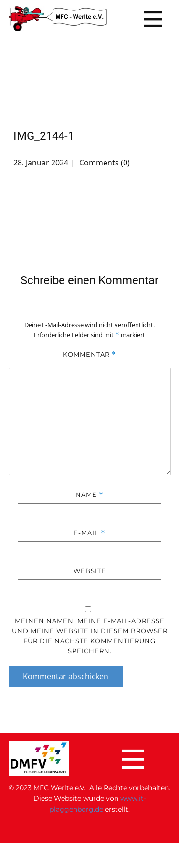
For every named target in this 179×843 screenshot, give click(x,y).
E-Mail (89, 533)
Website (90, 571)
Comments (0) (103, 162)
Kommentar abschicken (65, 676)
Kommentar (89, 354)
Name (89, 495)
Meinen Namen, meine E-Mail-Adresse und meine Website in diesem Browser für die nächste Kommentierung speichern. (90, 636)
